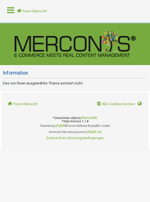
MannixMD (89, 118)
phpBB (60, 126)
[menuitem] (115, 104)
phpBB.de (94, 132)
